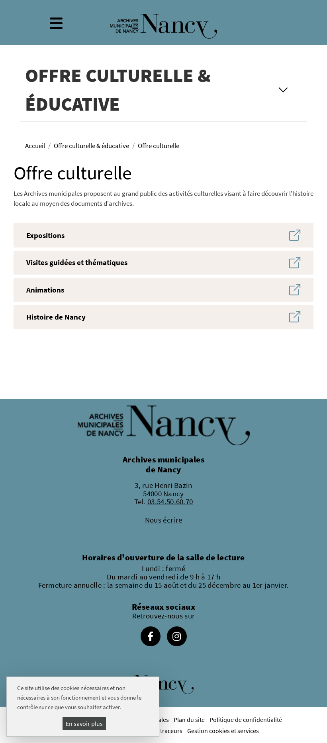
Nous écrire (163, 520)
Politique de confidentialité (246, 719)
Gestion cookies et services (223, 731)
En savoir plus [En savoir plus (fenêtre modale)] (84, 723)
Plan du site (189, 719)
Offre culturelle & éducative (91, 145)
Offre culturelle (158, 145)
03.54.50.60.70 (170, 501)
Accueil (35, 145)
